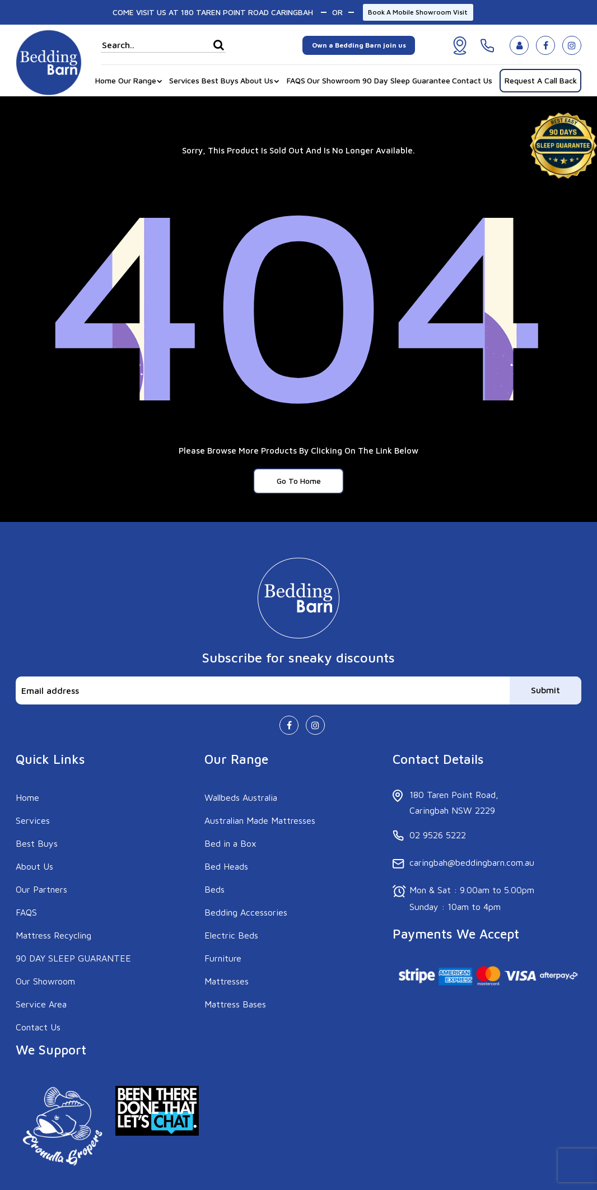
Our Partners (41, 889)
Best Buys (220, 80)
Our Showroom (333, 80)
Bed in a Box (230, 843)
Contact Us (472, 80)
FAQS (296, 80)
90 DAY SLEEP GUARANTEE (73, 958)
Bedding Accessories (245, 912)
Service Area (41, 1004)
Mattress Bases (235, 1004)
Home (105, 80)
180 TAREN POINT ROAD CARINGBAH (247, 12)
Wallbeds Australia (240, 797)
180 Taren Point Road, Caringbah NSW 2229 (453, 802)
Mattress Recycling (53, 935)
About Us (256, 80)
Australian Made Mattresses (259, 820)
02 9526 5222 (437, 835)
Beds (214, 889)
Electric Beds (231, 935)
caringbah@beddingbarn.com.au (471, 862)
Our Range (137, 80)
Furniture (222, 958)
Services (184, 80)
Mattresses (226, 981)
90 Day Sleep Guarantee (406, 80)
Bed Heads (226, 866)
